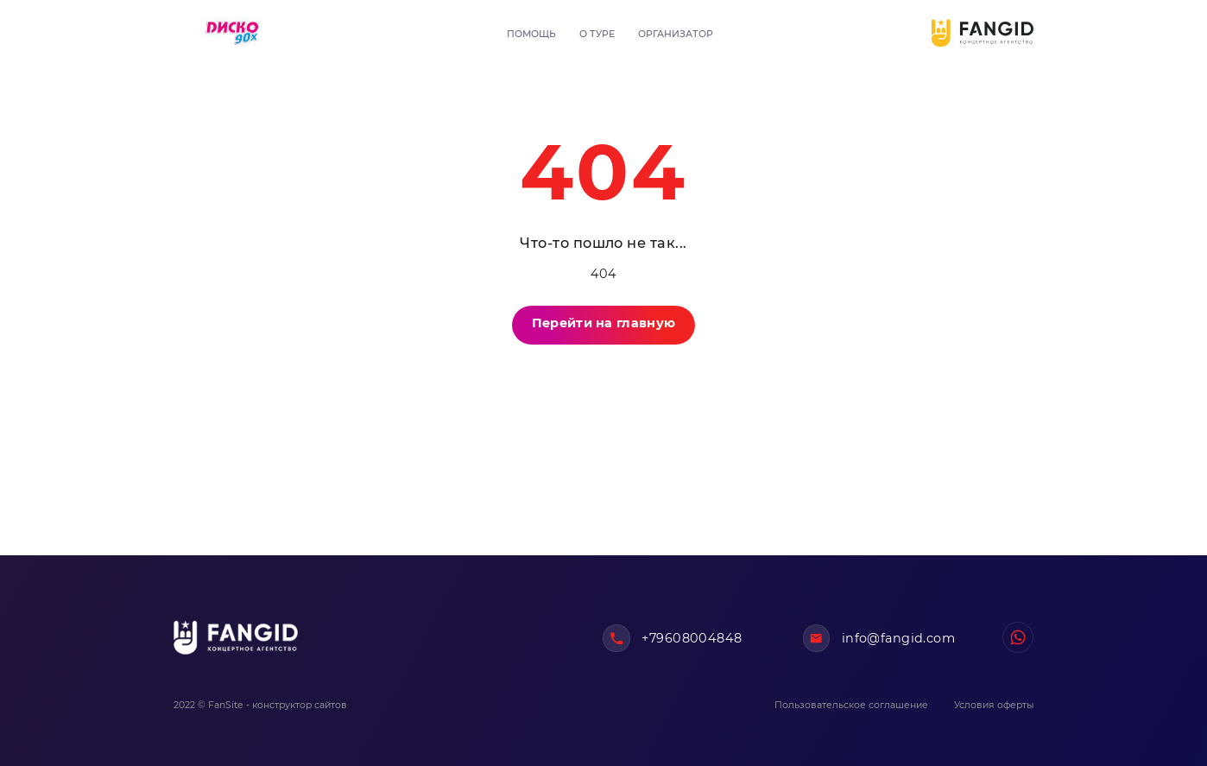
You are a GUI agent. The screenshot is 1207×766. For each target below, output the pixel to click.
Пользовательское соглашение (851, 705)
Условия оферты (993, 705)
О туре (597, 34)
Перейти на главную (603, 323)
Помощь (531, 34)
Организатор (675, 34)
